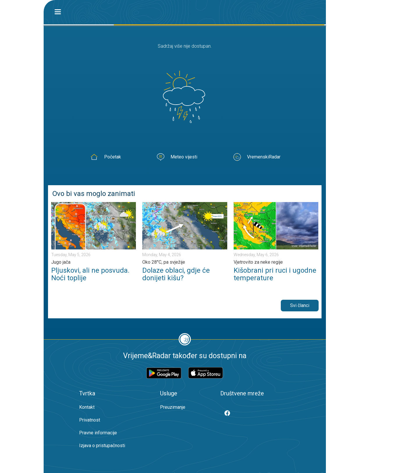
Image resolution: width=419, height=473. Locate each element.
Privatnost (89, 420)
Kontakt (87, 407)
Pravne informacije (98, 432)
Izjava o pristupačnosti (102, 445)
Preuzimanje (172, 407)
